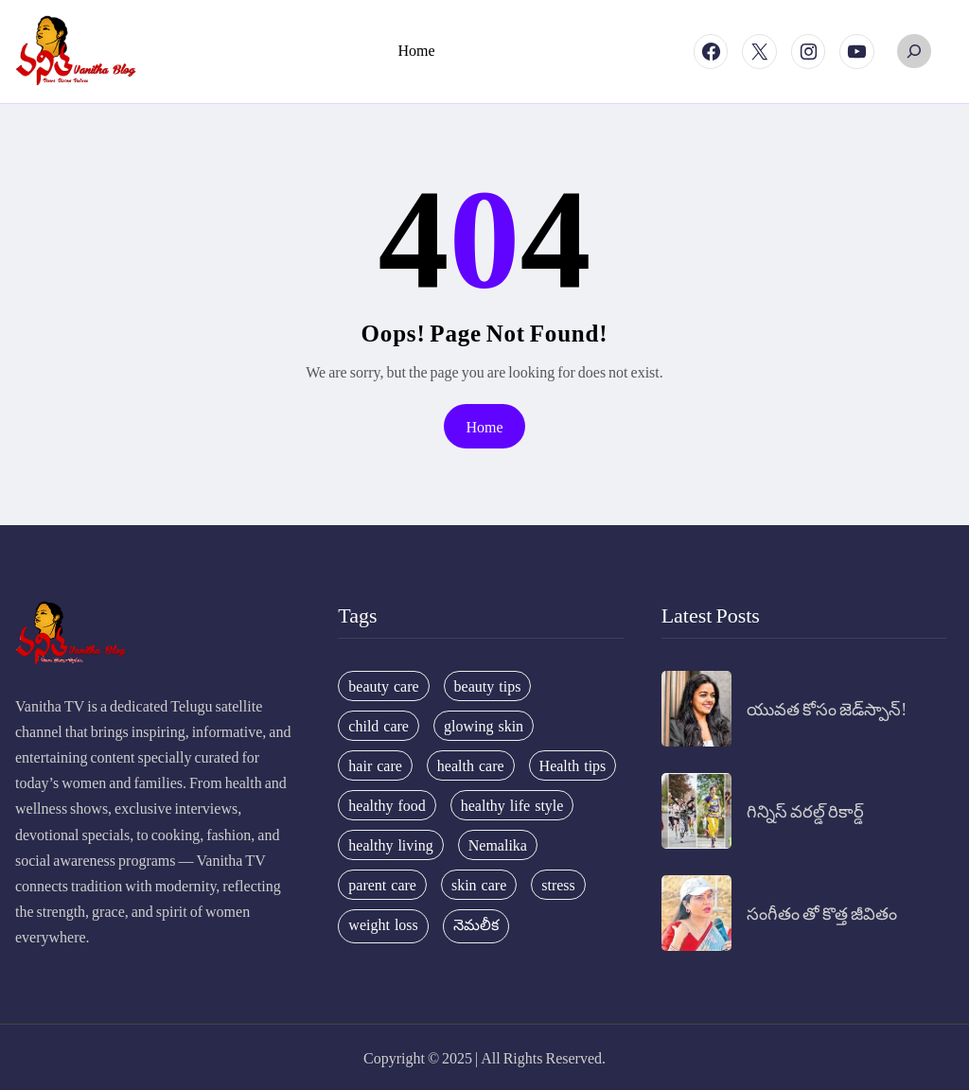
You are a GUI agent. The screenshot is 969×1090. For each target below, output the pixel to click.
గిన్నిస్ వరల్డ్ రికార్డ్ (805, 810)
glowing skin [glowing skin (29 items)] (483, 725)
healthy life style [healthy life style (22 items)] (512, 805)
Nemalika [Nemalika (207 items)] (497, 844)
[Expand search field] (914, 51)
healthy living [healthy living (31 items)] (390, 844)
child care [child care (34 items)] (378, 725)
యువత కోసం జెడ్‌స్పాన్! (827, 708)
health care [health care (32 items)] (470, 765)
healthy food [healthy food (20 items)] (386, 805)
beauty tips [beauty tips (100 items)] (487, 686)
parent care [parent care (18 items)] (382, 884)
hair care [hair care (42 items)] (375, 765)
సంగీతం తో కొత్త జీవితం (822, 912)
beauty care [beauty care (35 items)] (383, 686)
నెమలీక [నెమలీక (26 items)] (476, 924)
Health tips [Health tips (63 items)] (573, 765)
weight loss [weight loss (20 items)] (382, 924)
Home (484, 426)
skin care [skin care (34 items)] (478, 884)
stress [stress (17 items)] (558, 884)
